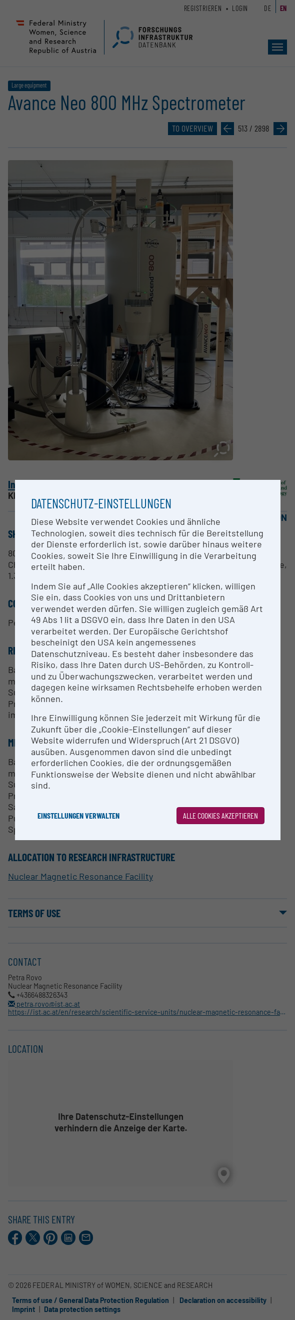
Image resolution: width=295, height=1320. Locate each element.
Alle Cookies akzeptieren (220, 815)
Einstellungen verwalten (79, 815)
